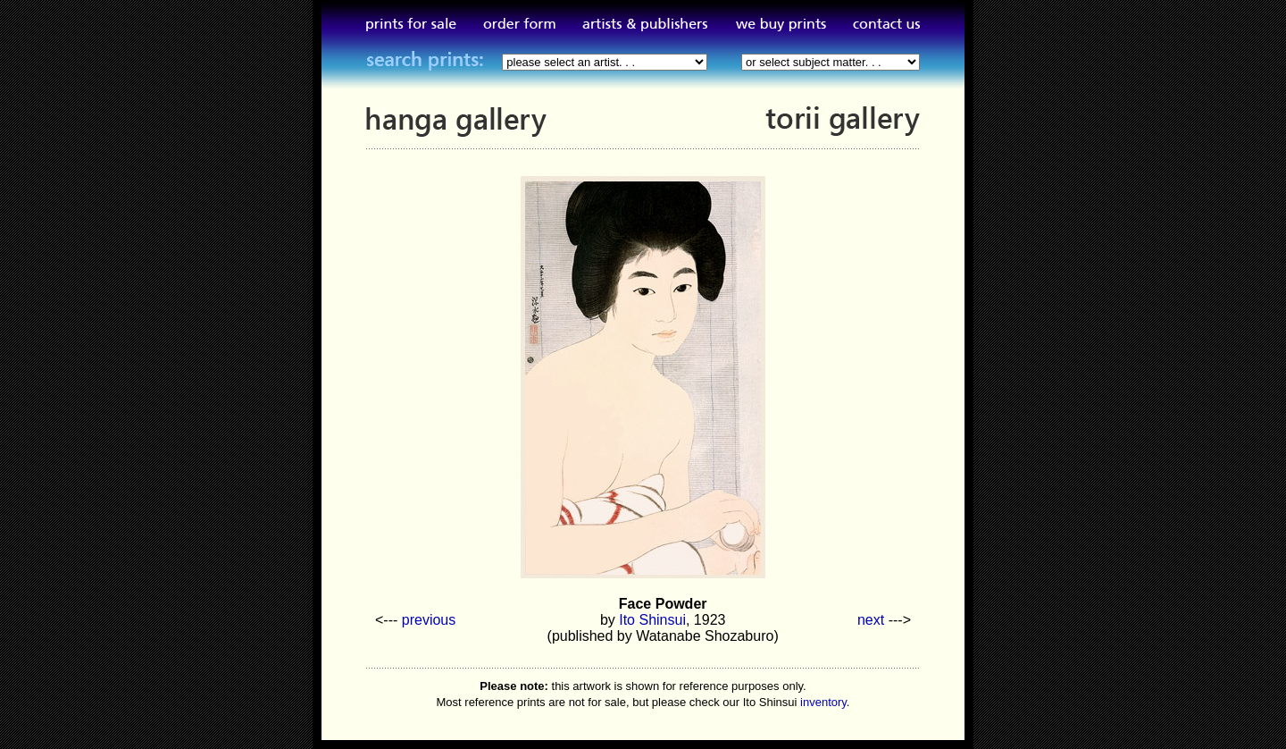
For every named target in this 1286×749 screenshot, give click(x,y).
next (870, 619)
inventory (823, 702)
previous (428, 619)
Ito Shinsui (652, 619)
